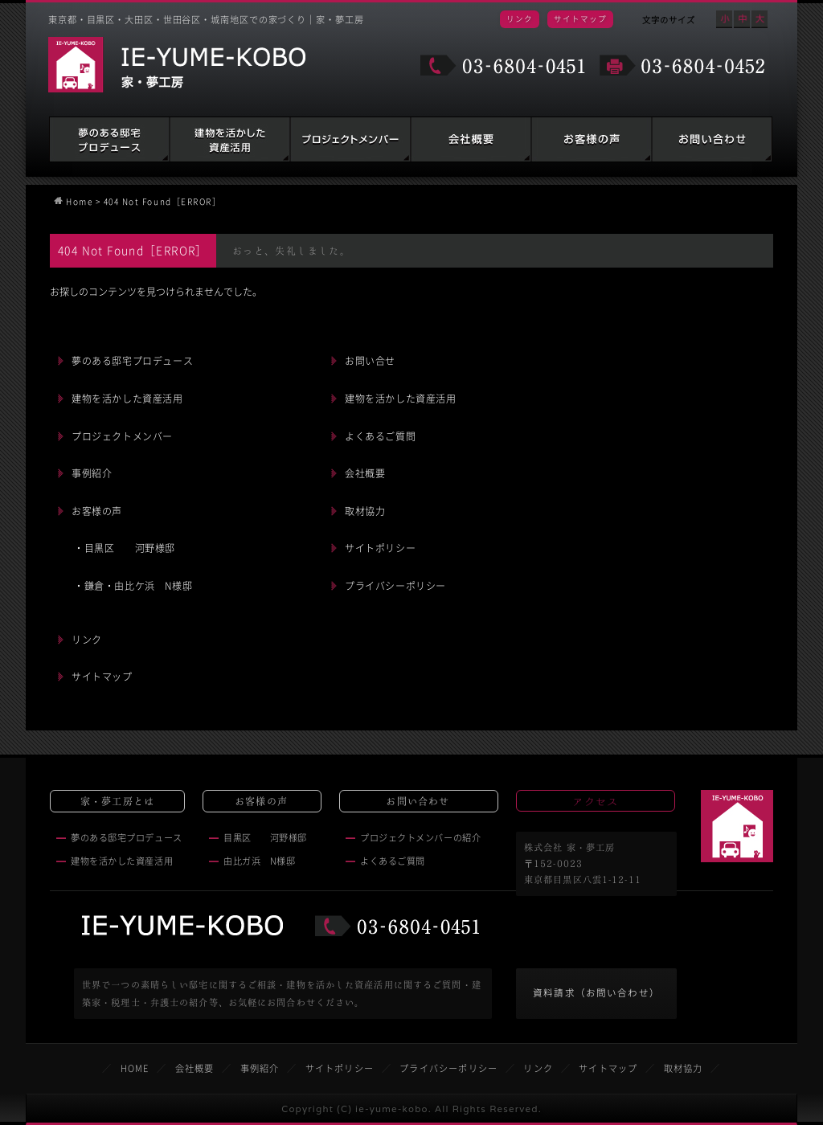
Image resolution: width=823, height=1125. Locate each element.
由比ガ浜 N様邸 (259, 861)
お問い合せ (370, 361)
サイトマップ (580, 18)
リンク (519, 18)
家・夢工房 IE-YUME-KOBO (176, 64)
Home (79, 201)
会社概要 (471, 139)
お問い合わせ (712, 139)
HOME (135, 1068)
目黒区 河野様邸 (265, 838)
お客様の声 (591, 139)
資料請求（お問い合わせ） (596, 993)
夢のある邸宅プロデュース (109, 139)
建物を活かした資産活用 (230, 139)
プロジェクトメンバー (122, 436)
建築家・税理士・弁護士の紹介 (350, 139)
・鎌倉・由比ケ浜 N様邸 (133, 586)
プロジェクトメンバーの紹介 (420, 838)
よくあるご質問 (380, 436)
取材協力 (365, 511)
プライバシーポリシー (395, 586)
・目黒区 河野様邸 (124, 548)
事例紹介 (92, 473)
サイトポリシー (380, 548)
